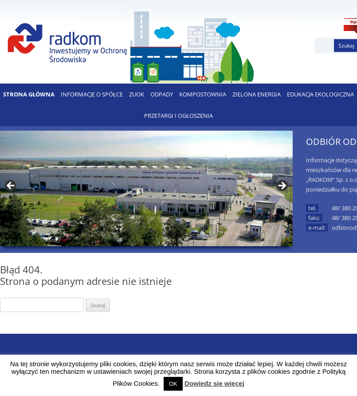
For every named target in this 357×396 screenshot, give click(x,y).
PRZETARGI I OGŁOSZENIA (178, 116)
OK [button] (173, 383)
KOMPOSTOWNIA (202, 94)
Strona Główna (29, 94)
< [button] (11, 186)
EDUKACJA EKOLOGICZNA (320, 94)
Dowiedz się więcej (214, 383)
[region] (146, 188)
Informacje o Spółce (92, 94)
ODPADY (161, 94)
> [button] (281, 186)
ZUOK (136, 94)
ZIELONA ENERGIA (256, 94)
